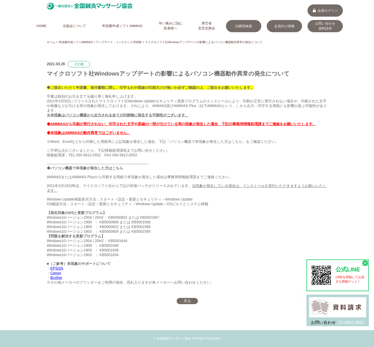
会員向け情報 (284, 26)
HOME (41, 26)
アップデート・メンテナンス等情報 (119, 42)
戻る (187, 301)
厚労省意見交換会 (206, 25)
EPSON (56, 268)
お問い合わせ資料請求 (325, 26)
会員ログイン (325, 10)
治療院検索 (243, 26)
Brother (56, 278)
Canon (55, 273)
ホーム (51, 42)
